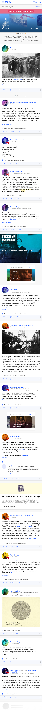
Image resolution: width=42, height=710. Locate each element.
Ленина (18, 561)
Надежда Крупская (13, 465)
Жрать (23, 191)
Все (30, 267)
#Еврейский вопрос (7, 124)
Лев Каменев (28, 516)
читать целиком (8, 259)
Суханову (30, 526)
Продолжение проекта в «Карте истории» (21, 11)
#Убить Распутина (6, 222)
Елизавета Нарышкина (18, 642)
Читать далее (12, 219)
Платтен (21, 449)
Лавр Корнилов (15, 670)
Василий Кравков (16, 171)
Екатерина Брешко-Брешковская (21, 325)
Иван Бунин (14, 289)
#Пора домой (5, 457)
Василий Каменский (17, 140)
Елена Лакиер (15, 48)
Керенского (18, 79)
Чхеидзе (18, 526)
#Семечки (4, 309)
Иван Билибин (15, 591)
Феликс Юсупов (15, 207)
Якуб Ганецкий (15, 436)
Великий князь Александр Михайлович (23, 102)
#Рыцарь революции (7, 84)
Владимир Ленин (16, 516)
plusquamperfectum (25, 189)
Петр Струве (14, 555)
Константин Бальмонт (17, 387)
